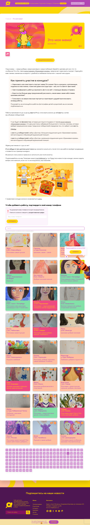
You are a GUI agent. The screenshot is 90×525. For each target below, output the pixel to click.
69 (81, 457)
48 (10, 457)
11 (41, 450)
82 (47, 460)
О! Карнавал (55, 3)
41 (64, 453)
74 (20, 460)
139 (7, 470)
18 (64, 450)
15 (54, 450)
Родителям (42, 3)
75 (24, 460)
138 (82, 467)
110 (65, 463)
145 (27, 470)
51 (20, 457)
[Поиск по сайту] (76, 3)
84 (54, 460)
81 (44, 460)
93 (7, 463)
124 (34, 467)
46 (81, 453)
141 (14, 470)
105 (48, 463)
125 (37, 467)
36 (47, 453)
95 (13, 463)
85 (57, 460)
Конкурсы (49, 3)
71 (10, 460)
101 (34, 463)
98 (24, 463)
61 (54, 457)
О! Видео (63, 3)
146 (31, 470)
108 (58, 463)
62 (57, 457)
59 (47, 457)
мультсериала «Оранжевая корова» (37, 71)
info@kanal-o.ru (54, 507)
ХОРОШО (53, 522)
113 (75, 463)
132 (61, 467)
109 (61, 463)
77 (30, 460)
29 (24, 453)
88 (68, 460)
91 (78, 460)
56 (37, 457)
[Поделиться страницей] (8, 54)
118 (14, 467)
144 (24, 470)
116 (7, 467)
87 (64, 460)
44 (74, 453)
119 (17, 467)
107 (54, 463)
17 (61, 450)
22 (78, 450)
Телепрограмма (34, 3)
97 (20, 463)
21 (74, 450)
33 (37, 453)
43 (71, 453)
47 (7, 457)
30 (27, 453)
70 (7, 460)
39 (57, 453)
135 (71, 467)
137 (78, 467)
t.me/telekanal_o (41, 158)
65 (68, 457)
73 (17, 460)
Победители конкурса (45, 60)
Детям (34, 512)
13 (47, 450)
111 (68, 463)
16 (57, 450)
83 (51, 460)
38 (54, 453)
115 (82, 463)
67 (74, 457)
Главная (8, 19)
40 (61, 453)
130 (54, 467)
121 (24, 467)
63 (61, 457)
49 (13, 457)
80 (41, 460)
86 (61, 460)
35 (44, 453)
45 (78, 453)
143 (20, 470)
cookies (45, 522)
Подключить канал (22, 3)
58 (44, 457)
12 (44, 450)
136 (75, 467)
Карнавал (35, 510)
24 (7, 453)
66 (71, 457)
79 (37, 460)
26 (13, 453)
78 (34, 460)
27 (17, 453)
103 (41, 463)
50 (17, 457)
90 (74, 460)
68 (78, 457)
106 (51, 463)
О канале (35, 514)
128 (48, 467)
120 (20, 467)
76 (27, 460)
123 (31, 467)
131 (58, 467)
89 (71, 460)
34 (41, 453)
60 (51, 457)
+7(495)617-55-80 (56, 505)
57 (41, 457)
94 (10, 463)
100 (31, 463)
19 (68, 450)
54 (30, 457)
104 (44, 463)
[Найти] (83, 3)
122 (27, 467)
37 (51, 453)
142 (17, 470)
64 (64, 457)
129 (51, 467)
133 (65, 467)
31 (30, 453)
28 (20, 453)
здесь (40, 199)
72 (13, 460)
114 (78, 463)
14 (51, 450)
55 (34, 457)
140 (10, 470)
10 (37, 450)
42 (68, 453)
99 (27, 463)
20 (71, 450)
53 (27, 457)
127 (44, 467)
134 (68, 467)
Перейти (75, 251)
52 (24, 457)
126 (41, 467)
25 (10, 453)
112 (71, 463)
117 (10, 467)
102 (37, 463)
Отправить (12, 221)
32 (34, 453)
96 (17, 463)
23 (81, 450)
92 (81, 460)
